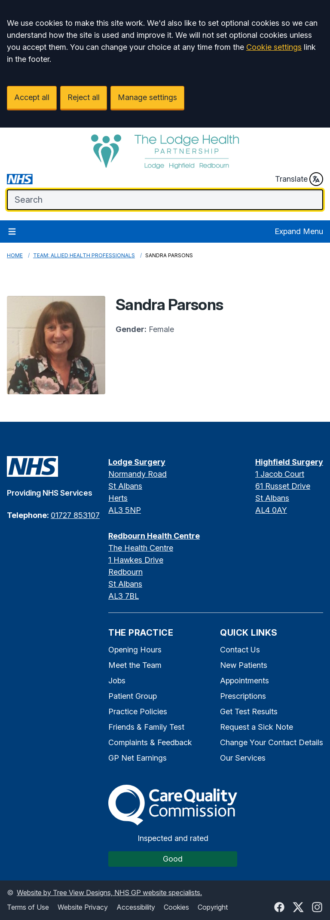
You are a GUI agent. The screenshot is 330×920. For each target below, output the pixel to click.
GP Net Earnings (137, 757)
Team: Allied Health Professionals (84, 255)
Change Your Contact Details (271, 742)
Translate (299, 179)
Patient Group (132, 696)
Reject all (83, 97)
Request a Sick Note (256, 726)
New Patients (243, 665)
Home (15, 255)
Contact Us (240, 649)
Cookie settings (274, 47)
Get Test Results (249, 711)
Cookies (176, 907)
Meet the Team (135, 665)
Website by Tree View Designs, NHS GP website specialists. (109, 892)
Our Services (243, 757)
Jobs (116, 680)
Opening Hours (135, 649)
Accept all (31, 97)
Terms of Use (28, 907)
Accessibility (135, 907)
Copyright (213, 907)
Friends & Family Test (146, 726)
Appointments (244, 680)
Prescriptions (243, 696)
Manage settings (147, 97)
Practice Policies (137, 711)
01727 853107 (75, 515)
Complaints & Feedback (150, 742)
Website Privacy (83, 907)
